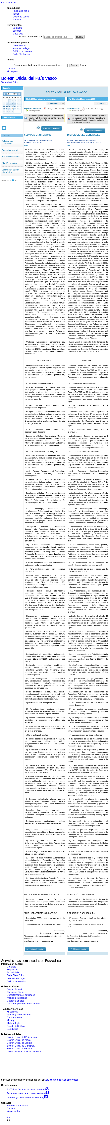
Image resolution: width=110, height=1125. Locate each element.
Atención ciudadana (17, 998)
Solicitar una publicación (7, 142)
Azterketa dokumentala (51, 128)
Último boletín (6, 180)
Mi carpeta (12, 71)
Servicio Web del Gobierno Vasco (61, 1080)
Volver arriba (13, 1111)
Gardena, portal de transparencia (24, 1003)
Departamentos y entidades (21, 995)
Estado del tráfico (16, 1026)
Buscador (17, 31)
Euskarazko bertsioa (17, 1105)
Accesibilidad (19, 45)
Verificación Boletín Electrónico (10, 171)
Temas (16, 14)
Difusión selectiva (9, 163)
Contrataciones (14, 1017)
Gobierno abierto (15, 1001)
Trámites (17, 19)
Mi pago (11, 1020)
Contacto (17, 28)
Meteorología (13, 1023)
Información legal (21, 48)
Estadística (12, 1029)
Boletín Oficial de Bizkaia (19, 1043)
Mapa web (18, 33)
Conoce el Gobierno (17, 992)
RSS (15, 180)
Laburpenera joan (55, 103)
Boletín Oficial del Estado (20, 1048)
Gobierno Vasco (21, 16)
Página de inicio (21, 11)
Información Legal (16, 978)
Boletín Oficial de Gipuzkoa (21, 1046)
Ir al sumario (100, 103)
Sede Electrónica (21, 54)
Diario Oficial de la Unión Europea (24, 1051)
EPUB (35, 111)
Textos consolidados (11, 156)
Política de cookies (22, 51)
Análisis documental (94, 131)
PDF (55, 109)
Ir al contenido (8, 2)
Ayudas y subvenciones (19, 1014)
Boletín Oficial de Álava (19, 1040)
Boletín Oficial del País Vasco (29, 78)
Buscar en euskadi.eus (30, 36)
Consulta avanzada (10, 150)
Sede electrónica (9, 82)
